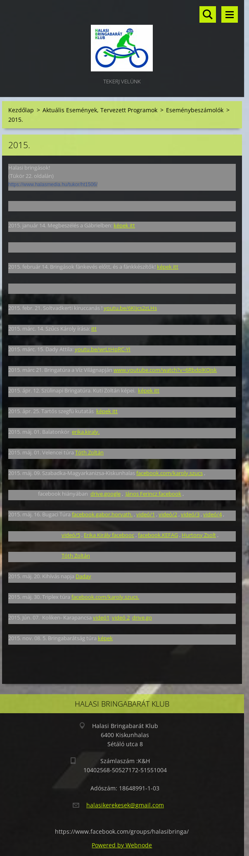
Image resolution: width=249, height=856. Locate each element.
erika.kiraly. (86, 431)
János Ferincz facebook (153, 493)
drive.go (142, 617)
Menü (229, 14)
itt (94, 328)
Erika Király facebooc (109, 535)
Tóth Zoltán (89, 452)
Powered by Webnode (122, 845)
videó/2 (168, 514)
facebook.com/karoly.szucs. (105, 597)
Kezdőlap (21, 110)
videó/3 (190, 514)
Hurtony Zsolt (199, 535)
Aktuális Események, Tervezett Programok (100, 110)
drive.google (105, 493)
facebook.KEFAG (158, 535)
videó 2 (121, 617)
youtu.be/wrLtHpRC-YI (102, 349)
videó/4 (212, 514)
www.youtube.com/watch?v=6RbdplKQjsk (165, 370)
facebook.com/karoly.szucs (169, 473)
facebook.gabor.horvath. (102, 514)
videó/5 (71, 535)
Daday (83, 576)
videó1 (101, 617)
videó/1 (145, 514)
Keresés (207, 14)
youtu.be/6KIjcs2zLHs (130, 308)
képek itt (124, 225)
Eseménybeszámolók (194, 110)
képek (105, 638)
